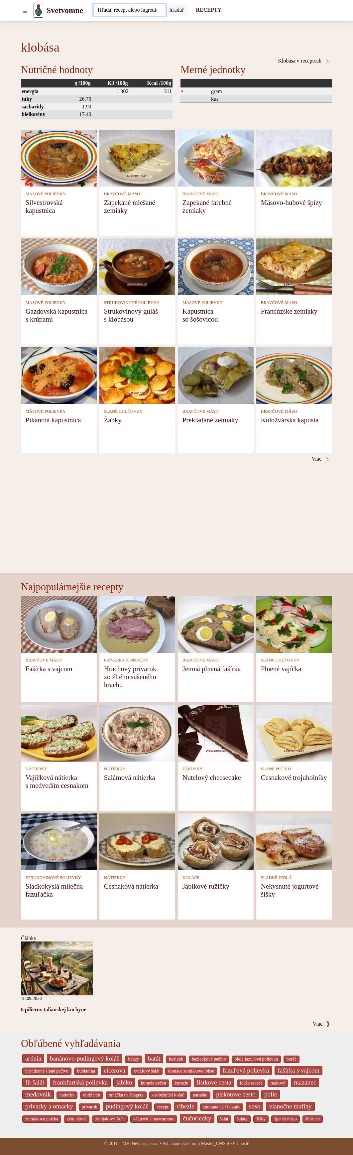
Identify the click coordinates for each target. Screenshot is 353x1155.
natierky (66, 1094)
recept (163, 1106)
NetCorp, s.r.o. (145, 1143)
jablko (124, 1082)
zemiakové (77, 1118)
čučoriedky (197, 1118)
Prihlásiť (241, 1143)
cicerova (114, 1070)
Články (28, 938)
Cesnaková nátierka (131, 886)
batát (154, 1058)
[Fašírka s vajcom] (59, 624)
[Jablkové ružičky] (216, 841)
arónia (33, 1058)
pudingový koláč (127, 1106)
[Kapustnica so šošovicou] (216, 266)
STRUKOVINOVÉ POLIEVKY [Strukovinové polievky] (132, 302)
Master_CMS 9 (215, 1143)
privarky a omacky (49, 1106)
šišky (261, 1118)
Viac (321, 1024)
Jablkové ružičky (206, 886)
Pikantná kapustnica (53, 420)
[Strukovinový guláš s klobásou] (137, 266)
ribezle (185, 1106)
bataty (133, 1059)
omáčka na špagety (126, 1094)
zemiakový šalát (110, 1118)
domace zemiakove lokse (191, 1071)
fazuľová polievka (246, 1070)
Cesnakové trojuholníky (294, 777)
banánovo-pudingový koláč (84, 1058)
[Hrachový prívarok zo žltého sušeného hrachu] (137, 624)
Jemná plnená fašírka (211, 668)
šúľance (312, 1118)
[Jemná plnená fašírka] (216, 624)
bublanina (86, 1071)
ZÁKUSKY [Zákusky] (192, 769)
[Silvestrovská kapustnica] (59, 157)
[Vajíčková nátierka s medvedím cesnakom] (59, 732)
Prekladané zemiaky (210, 420)
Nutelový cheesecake (211, 777)
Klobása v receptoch (304, 61)
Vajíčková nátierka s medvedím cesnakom (57, 781)
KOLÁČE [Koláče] (191, 877)
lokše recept (251, 1083)
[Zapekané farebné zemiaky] (216, 157)
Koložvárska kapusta (290, 420)
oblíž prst (91, 1094)
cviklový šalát (147, 1071)
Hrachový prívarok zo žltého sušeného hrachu (130, 676)
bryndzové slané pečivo (46, 1071)
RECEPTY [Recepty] (208, 10)
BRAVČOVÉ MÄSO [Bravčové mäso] (122, 194)
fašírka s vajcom (298, 1070)
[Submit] (177, 10)
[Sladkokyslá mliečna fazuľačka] (59, 841)
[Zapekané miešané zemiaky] (137, 157)
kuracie (181, 1083)
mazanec (305, 1082)
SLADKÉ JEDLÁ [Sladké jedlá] (276, 877)
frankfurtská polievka (80, 1082)
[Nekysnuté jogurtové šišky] (294, 841)
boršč (291, 1059)
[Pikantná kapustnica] (59, 375)
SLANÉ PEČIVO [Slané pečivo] (276, 769)
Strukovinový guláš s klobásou (131, 315)
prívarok (89, 1106)
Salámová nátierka (129, 777)
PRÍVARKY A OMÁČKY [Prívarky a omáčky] (126, 660)
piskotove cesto (236, 1094)
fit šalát (34, 1082)
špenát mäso (285, 1118)
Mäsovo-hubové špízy (291, 202)
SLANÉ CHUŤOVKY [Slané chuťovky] (123, 411)
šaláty (242, 1118)
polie (270, 1094)
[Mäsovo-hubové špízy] (294, 157)
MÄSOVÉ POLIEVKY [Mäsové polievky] (46, 194)
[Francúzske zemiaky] (294, 266)
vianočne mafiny (290, 1106)
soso (254, 1106)
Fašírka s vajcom (49, 668)
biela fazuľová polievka (256, 1059)
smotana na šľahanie (222, 1106)
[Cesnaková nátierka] (137, 841)
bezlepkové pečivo (209, 1059)
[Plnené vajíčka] (294, 624)
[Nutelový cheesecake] (216, 732)
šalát (224, 1118)
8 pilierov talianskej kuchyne (53, 1009)
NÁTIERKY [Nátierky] (36, 769)
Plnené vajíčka (281, 668)
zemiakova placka (41, 1118)
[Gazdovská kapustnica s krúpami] (59, 266)
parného (200, 1094)
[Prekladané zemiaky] (216, 375)
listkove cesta (214, 1082)
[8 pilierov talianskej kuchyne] (57, 968)
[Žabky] (137, 375)
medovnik (38, 1094)
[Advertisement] (176, 523)
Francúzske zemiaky (289, 311)
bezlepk (176, 1059)
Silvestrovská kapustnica (44, 206)
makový (278, 1083)
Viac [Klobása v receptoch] (321, 459)
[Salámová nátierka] (137, 732)
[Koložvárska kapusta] (294, 375)
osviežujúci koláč (168, 1094)
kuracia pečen (153, 1083)
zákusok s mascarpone (153, 1118)
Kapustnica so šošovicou (200, 315)
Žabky (113, 420)
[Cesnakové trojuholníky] (294, 732)
